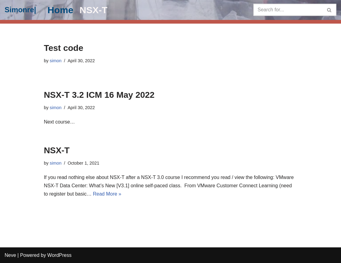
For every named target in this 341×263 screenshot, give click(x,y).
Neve (10, 255)
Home (60, 10)
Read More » (107, 193)
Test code (63, 48)
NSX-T (93, 10)
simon (55, 60)
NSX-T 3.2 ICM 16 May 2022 (99, 95)
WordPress (59, 255)
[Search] (288, 10)
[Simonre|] (20, 10)
